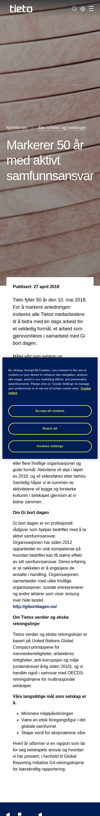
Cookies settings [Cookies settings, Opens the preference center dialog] (50, 446)
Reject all (50, 428)
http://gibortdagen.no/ (35, 606)
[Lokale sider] (83, 8)
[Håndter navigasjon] (90, 8)
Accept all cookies (50, 410)
